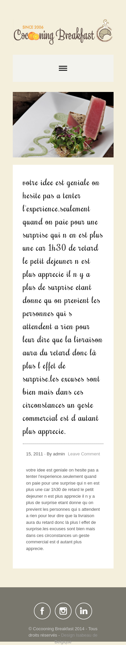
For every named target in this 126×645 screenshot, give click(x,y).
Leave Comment (84, 453)
